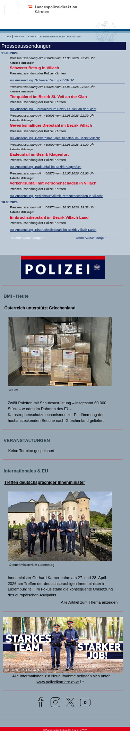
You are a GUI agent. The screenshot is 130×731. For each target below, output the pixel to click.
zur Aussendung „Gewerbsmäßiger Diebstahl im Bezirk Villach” (55, 138)
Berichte (19, 36)
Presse (32, 36)
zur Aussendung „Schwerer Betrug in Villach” (42, 80)
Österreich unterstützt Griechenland (39, 308)
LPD (8, 36)
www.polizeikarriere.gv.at (57, 682)
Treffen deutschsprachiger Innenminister (44, 482)
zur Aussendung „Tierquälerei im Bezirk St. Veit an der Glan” (53, 109)
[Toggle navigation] (11, 9)
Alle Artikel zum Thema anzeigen (89, 602)
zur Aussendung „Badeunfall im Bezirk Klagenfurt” (45, 167)
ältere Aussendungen (91, 238)
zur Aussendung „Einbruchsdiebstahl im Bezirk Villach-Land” (53, 230)
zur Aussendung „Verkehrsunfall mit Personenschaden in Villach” (56, 196)
